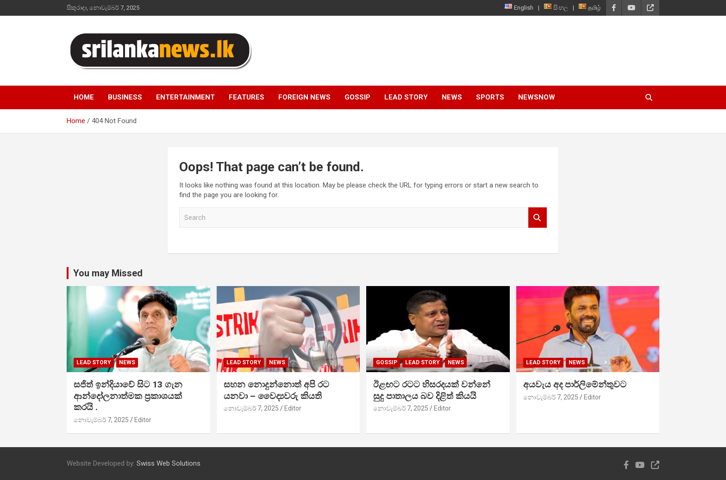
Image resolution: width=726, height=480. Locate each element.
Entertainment (185, 97)
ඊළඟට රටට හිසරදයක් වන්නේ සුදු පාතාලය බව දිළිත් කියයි (431, 390)
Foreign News (304, 97)
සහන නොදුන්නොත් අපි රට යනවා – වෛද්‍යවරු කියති (276, 390)
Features (246, 97)
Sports (490, 97)
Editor (142, 420)
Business (125, 97)
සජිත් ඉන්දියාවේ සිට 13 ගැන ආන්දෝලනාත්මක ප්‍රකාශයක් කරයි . (128, 395)
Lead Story (406, 97)
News (452, 97)
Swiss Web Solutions (168, 463)
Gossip (357, 97)
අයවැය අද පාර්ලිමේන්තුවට (574, 384)
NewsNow (536, 97)
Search (537, 217)
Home (84, 97)
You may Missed (108, 273)
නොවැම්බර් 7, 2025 (101, 420)
